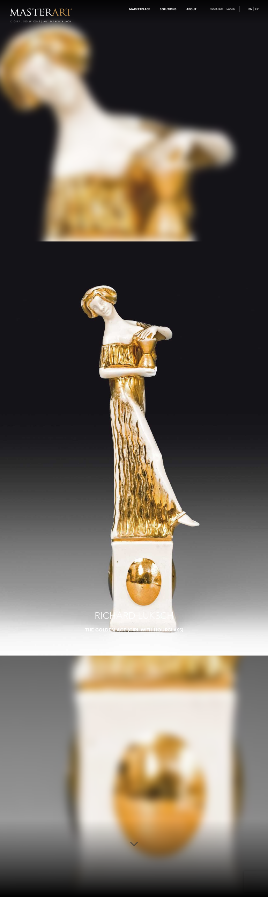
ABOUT (191, 9)
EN (250, 9)
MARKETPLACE (139, 9)
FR (257, 9)
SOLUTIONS (168, 9)
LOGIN (230, 8)
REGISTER (216, 8)
